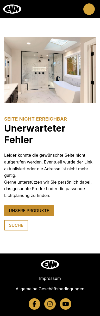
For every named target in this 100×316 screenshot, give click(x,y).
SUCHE (16, 225)
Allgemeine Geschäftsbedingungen (50, 288)
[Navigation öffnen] (89, 9)
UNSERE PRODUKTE (29, 210)
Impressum (50, 278)
